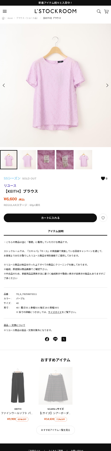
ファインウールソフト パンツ (18, 413)
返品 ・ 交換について (14, 325)
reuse (10, 18)
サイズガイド (55, 312)
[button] (107, 85)
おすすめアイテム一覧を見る (55, 430)
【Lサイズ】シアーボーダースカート (60, 413)
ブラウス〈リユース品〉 (27, 18)
